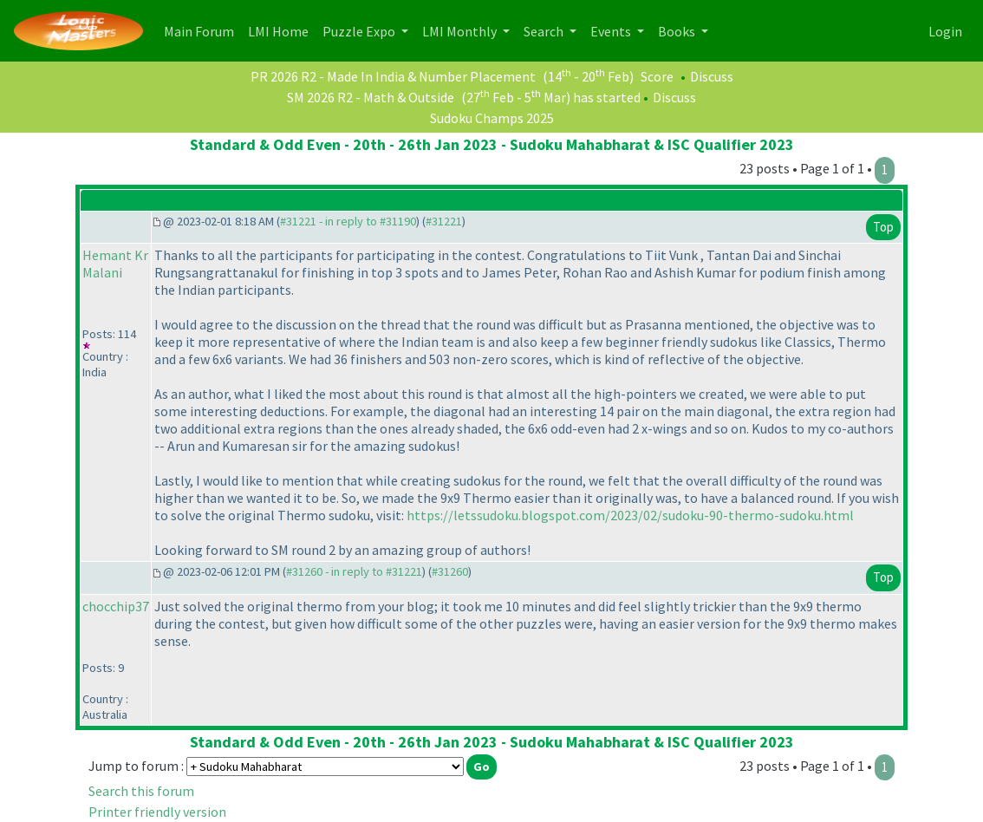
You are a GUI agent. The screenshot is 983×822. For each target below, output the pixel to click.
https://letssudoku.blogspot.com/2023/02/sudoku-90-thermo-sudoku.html (630, 515)
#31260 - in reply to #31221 (354, 571)
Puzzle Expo (360, 31)
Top (883, 227)
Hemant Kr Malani (115, 263)
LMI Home (282, 30)
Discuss (711, 76)
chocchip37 (115, 606)
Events (612, 31)
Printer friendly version (157, 811)
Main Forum (202, 30)
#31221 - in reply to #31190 (348, 221)
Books (678, 31)
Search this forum (141, 790)
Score (657, 76)
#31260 (450, 571)
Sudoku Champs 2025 (492, 118)
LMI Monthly (460, 31)
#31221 (444, 221)
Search (545, 31)
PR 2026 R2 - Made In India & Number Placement (393, 76)
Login (945, 31)
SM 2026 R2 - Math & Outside (370, 97)
